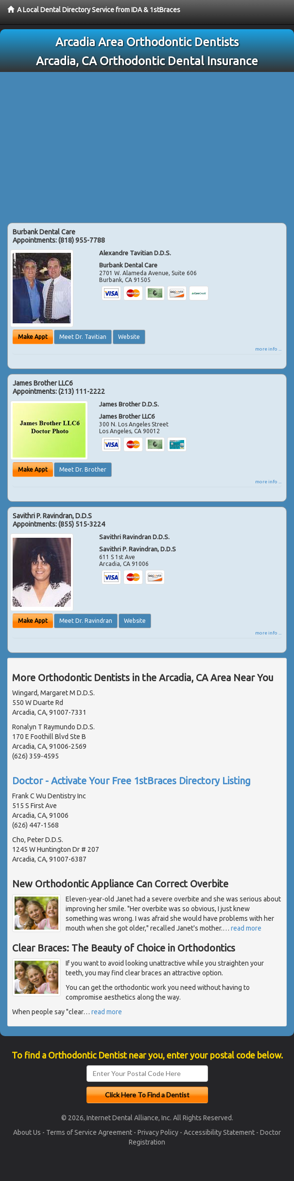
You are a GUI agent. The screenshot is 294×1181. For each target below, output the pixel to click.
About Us (27, 1132)
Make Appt (33, 337)
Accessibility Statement (219, 1132)
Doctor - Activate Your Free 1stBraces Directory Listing (131, 780)
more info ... (268, 349)
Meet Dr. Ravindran (85, 620)
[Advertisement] (147, 145)
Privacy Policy (158, 1132)
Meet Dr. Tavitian (82, 337)
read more (246, 928)
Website (129, 337)
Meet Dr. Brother (82, 469)
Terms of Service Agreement (89, 1132)
